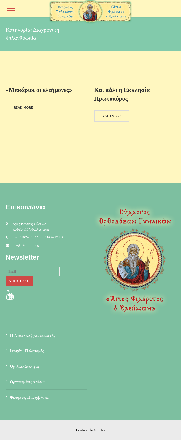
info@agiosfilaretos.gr (26, 245)
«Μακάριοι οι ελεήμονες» (39, 89)
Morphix (99, 430)
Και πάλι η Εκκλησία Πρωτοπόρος (122, 94)
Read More (23, 107)
